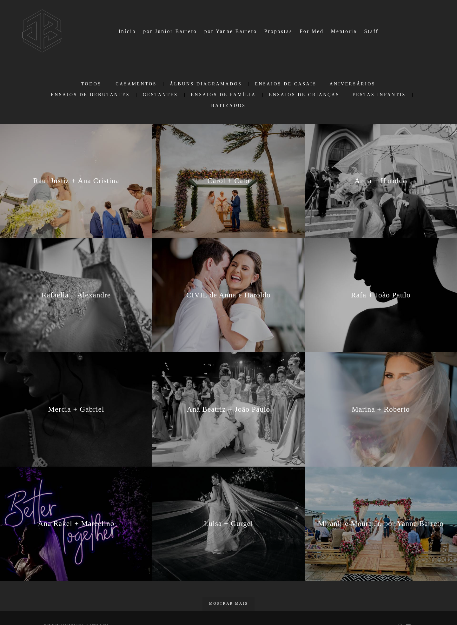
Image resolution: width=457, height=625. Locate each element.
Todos (91, 84)
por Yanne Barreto (230, 31)
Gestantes (160, 95)
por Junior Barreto (170, 31)
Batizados (228, 105)
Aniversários (352, 84)
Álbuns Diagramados (206, 84)
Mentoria (344, 31)
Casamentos (136, 84)
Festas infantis (379, 95)
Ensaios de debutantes (90, 95)
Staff (371, 31)
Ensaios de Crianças (304, 95)
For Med (312, 31)
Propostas (278, 31)
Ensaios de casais (285, 84)
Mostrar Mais (228, 604)
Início (127, 31)
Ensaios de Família (223, 95)
